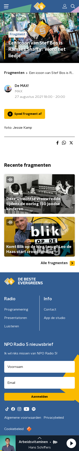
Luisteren (11, 326)
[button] (71, 443)
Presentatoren (15, 318)
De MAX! (22, 86)
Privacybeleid (54, 417)
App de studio (54, 318)
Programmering (16, 309)
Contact (50, 309)
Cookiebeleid (14, 429)
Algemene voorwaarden (22, 417)
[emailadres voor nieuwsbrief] (39, 383)
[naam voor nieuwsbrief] (39, 367)
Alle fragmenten (58, 263)
